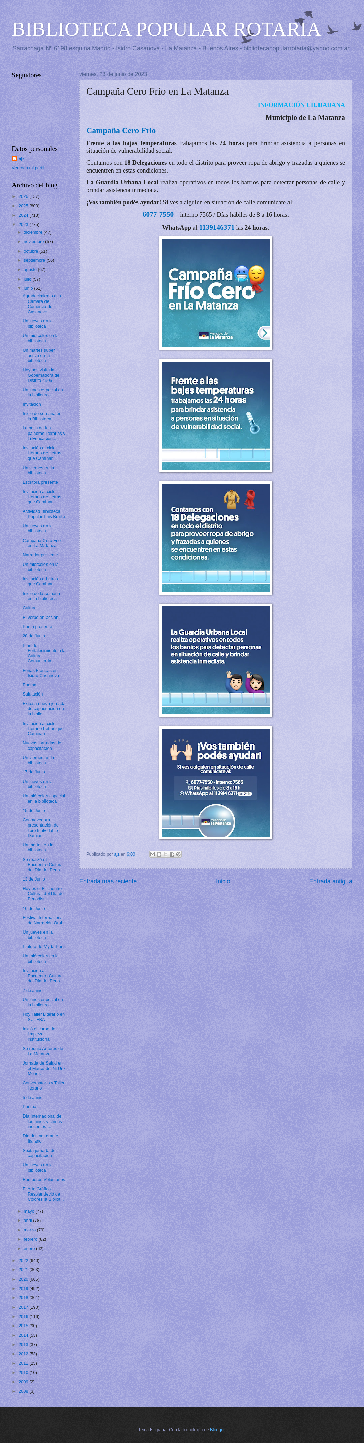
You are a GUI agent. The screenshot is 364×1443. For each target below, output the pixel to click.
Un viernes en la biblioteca (38, 470)
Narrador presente (40, 554)
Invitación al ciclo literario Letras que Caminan (43, 728)
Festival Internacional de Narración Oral (43, 920)
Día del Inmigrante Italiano (40, 1138)
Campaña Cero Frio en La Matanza (42, 543)
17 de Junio (34, 772)
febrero (31, 1239)
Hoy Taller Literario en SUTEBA (44, 1017)
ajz (21, 158)
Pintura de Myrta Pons (44, 946)
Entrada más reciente (108, 881)
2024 (24, 215)
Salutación (33, 694)
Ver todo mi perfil (28, 167)
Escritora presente (40, 482)
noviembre (34, 241)
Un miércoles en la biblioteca (41, 338)
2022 (24, 1260)
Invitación (32, 404)
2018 (24, 1297)
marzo (30, 1229)
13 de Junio (34, 879)
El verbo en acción (40, 617)
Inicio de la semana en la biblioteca (41, 596)
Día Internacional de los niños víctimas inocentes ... (42, 1121)
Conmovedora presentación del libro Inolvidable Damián (41, 827)
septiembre (35, 260)
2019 (24, 1288)
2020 (24, 1279)
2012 (24, 1353)
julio (28, 279)
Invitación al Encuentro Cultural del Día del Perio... (43, 975)
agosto (31, 269)
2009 (24, 1381)
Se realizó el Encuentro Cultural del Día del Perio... (43, 864)
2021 (24, 1269)
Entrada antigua (330, 881)
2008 (24, 1391)
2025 (24, 205)
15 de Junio (34, 810)
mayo (29, 1211)
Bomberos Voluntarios (44, 1179)
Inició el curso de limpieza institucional (39, 1034)
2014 (24, 1335)
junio (29, 288)
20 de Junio (34, 635)
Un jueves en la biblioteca (38, 323)
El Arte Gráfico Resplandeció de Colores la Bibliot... (43, 1194)
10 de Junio (34, 908)
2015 (24, 1325)
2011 (24, 1363)
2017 (24, 1307)
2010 (24, 1372)
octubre (31, 251)
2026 (24, 196)
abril (28, 1220)
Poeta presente (37, 626)
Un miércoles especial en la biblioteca (44, 798)
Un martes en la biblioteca (38, 847)
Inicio (223, 881)
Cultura (30, 607)
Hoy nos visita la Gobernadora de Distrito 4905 (41, 375)
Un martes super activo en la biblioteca (39, 355)
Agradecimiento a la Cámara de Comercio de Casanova (42, 303)
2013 (24, 1344)
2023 (24, 224)
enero (30, 1248)
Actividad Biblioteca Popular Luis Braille (44, 514)
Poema (29, 684)
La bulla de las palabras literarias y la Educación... (44, 433)
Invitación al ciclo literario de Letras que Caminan (42, 453)
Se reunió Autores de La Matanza (43, 1051)
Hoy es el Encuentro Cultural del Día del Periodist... (44, 893)
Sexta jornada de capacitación (39, 1153)
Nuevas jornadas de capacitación (42, 745)
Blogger (217, 1429)
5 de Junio (32, 1097)
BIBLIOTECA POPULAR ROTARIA (167, 29)
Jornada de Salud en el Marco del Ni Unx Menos (44, 1068)
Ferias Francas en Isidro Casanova (41, 673)
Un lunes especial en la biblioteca (43, 392)
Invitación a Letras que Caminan (40, 581)
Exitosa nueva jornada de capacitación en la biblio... (44, 708)
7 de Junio (32, 990)
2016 (24, 1316)
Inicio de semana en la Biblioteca (42, 416)
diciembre (33, 232)
